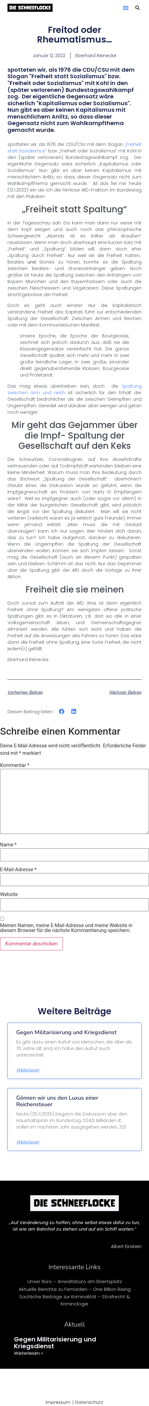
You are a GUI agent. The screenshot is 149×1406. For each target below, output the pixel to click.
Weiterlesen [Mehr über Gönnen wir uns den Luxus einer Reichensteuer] (27, 1142)
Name (8, 844)
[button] (125, 7)
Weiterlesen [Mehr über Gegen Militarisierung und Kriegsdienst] (27, 1070)
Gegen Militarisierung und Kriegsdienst (66, 1032)
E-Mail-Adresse (18, 869)
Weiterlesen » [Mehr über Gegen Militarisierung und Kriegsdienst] (28, 1353)
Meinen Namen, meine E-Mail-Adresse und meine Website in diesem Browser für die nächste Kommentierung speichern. (66, 928)
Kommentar (15, 765)
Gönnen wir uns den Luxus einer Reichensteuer (57, 1101)
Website (9, 894)
